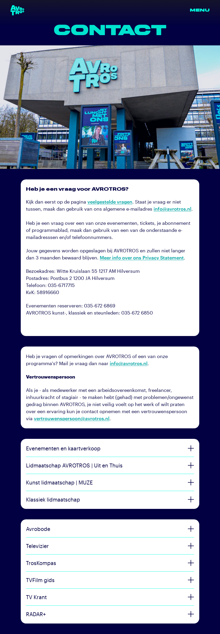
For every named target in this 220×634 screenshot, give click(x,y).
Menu (199, 10)
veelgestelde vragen (109, 202)
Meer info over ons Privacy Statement (142, 257)
